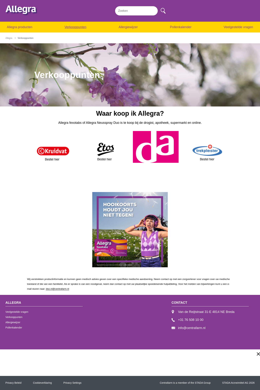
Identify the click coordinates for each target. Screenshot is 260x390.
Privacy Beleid (13, 382)
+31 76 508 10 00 (187, 320)
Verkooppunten (75, 27)
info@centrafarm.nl (188, 328)
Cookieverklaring (42, 382)
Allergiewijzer (128, 27)
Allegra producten (19, 27)
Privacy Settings (72, 382)
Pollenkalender (180, 27)
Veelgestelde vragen (238, 27)
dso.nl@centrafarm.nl (57, 288)
